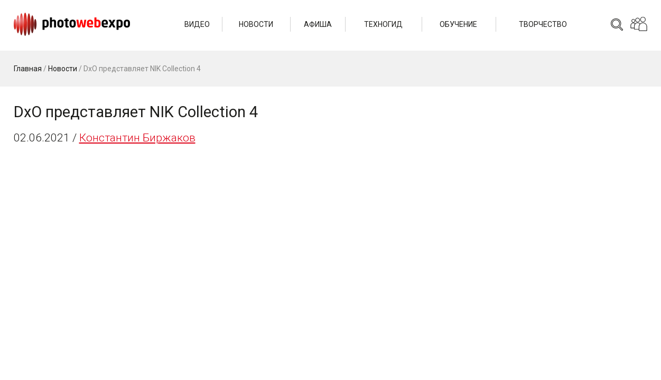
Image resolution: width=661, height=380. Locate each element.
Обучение (458, 24)
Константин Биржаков (137, 137)
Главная (28, 68)
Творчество (543, 24)
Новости (256, 24)
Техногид (383, 24)
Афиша (318, 24)
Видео (197, 24)
